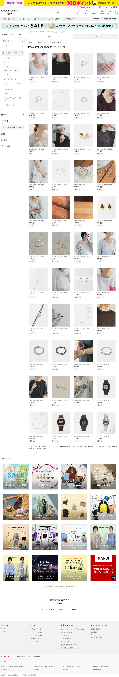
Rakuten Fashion (6, 625)
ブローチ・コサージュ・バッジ (12, 84)
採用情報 (33, 671)
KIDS (20, 34)
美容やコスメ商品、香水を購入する (43, 663)
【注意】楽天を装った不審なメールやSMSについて (59, 583)
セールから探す (36, 635)
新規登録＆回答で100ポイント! (86, 7)
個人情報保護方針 (13, 671)
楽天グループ (103, 7)
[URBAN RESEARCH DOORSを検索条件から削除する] (23, 127)
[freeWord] (12, 41)
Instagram (94, 631)
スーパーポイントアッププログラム (72, 625)
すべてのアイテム (36, 638)
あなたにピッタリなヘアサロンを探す (12, 663)
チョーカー (7, 62)
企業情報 (3, 671)
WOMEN (5, 34)
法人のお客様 (65, 638)
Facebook (94, 628)
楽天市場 (114, 7)
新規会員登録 (95, 625)
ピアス (6, 66)
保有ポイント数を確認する (100, 663)
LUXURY (3, 628)
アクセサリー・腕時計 (10, 53)
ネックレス (7, 58)
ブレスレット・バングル (11, 79)
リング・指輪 (8, 75)
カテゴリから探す (36, 632)
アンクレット (8, 89)
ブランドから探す (36, 625)
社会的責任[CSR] (25, 671)
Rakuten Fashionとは (67, 629)
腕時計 (6, 94)
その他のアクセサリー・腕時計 (12, 99)
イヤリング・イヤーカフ (11, 70)
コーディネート (95, 36)
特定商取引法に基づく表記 (69, 641)
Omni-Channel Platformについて (71, 644)
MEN (12, 34)
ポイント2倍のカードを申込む (71, 663)
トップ (29, 32)
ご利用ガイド (65, 632)
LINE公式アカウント (97, 634)
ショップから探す (36, 629)
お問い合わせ (65, 635)
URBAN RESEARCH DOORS (41, 32)
